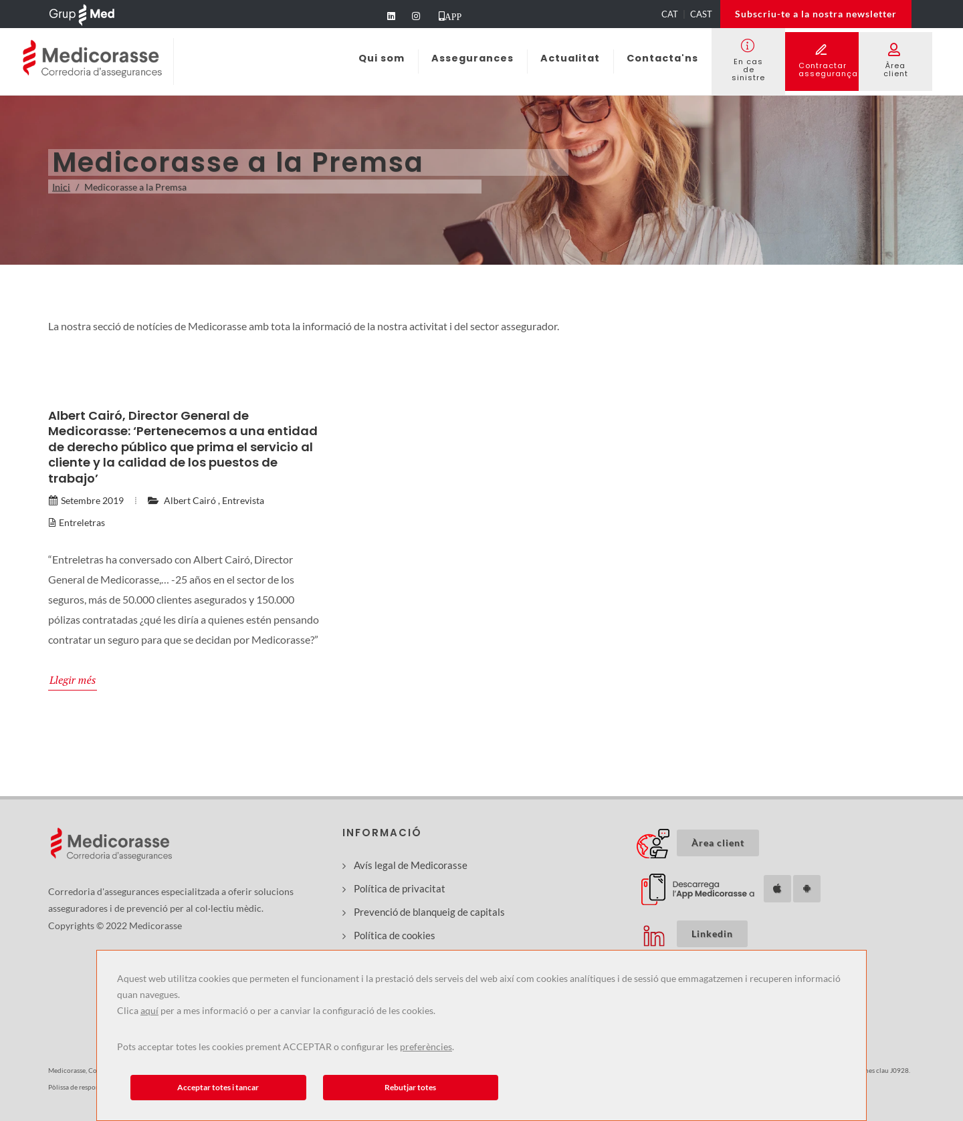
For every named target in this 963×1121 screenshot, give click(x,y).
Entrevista (243, 500)
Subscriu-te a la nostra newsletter (816, 13)
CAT (669, 14)
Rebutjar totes (410, 1087)
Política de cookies (394, 935)
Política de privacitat (399, 888)
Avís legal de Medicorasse (410, 865)
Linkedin (712, 933)
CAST (701, 14)
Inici (61, 187)
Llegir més (72, 679)
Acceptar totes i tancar (218, 1087)
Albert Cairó (190, 500)
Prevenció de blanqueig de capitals (429, 912)
